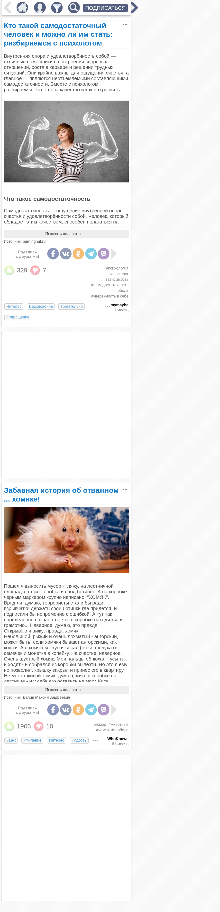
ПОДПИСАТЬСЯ (105, 8)
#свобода (119, 290)
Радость (79, 740)
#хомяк (102, 730)
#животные (118, 724)
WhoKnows (117, 739)
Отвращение (17, 317)
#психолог (119, 274)
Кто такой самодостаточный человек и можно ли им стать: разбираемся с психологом (58, 34)
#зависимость (115, 279)
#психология (117, 268)
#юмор (100, 724)
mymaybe (119, 305)
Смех (11, 740)
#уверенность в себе (109, 296)
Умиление (32, 740)
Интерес (13, 306)
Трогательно (71, 306)
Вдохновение (41, 306)
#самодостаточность (109, 285)
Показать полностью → (66, 234)
